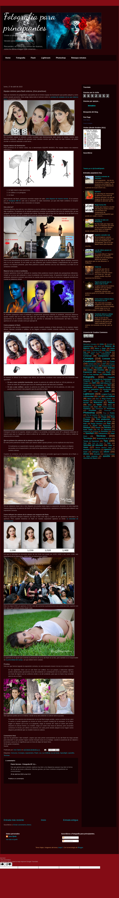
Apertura (98, 191)
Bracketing (96, 350)
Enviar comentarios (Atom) (22, 825)
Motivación (98, 402)
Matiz (97, 398)
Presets (86, 421)
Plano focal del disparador (107, 415)
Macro (89, 399)
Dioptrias (112, 364)
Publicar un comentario (16, 778)
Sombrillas (104, 431)
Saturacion (107, 429)
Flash (33, 58)
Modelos (86, 400)
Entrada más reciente (14, 820)
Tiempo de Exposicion (91, 441)
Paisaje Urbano (107, 407)
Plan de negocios (92, 415)
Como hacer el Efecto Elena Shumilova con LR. (104, 300)
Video (110, 445)
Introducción (107, 389)
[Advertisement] (40, 801)
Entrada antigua (70, 820)
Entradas (67, 837)
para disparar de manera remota (57, 199)
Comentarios (68, 841)
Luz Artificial (46, 753)
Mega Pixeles (106, 399)
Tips (105, 440)
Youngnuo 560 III (14, 201)
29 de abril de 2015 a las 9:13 (21, 774)
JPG (84, 391)
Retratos (107, 427)
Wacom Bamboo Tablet (104, 447)
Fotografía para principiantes (29, 22)
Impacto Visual (104, 387)
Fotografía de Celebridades (102, 379)
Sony (113, 431)
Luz (40, 753)
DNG (98, 364)
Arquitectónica (88, 346)
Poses (103, 417)
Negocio (111, 402)
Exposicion (87, 372)
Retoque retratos (78, 58)
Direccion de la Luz (91, 366)
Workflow (86, 449)
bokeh (85, 452)
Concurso (14, 753)
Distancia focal (107, 366)
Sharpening (86, 431)
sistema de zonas (109, 454)
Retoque (86, 427)
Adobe (101, 344)
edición (106, 452)
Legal (96, 391)
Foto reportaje (94, 374)
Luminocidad (88, 396)
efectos (86, 454)
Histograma (87, 385)
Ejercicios (86, 368)
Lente (106, 391)
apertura (107, 449)
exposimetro (29, 753)
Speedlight (63, 753)
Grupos (85, 383)
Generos (108, 381)
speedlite (71, 753)
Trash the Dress (97, 443)
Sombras (95, 431)
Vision (85, 447)
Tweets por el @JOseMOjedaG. (94, 168)
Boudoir (89, 350)
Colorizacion (105, 354)
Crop (104, 362)
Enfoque (111, 368)
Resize (95, 425)
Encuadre (98, 368)
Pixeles (112, 413)
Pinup (104, 413)
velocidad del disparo (90, 458)
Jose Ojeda (86, 120)
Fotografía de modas (91, 381)
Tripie (109, 443)
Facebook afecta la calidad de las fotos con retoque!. (104, 315)
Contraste (106, 359)
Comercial (87, 356)
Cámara (90, 364)
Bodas (112, 348)
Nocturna (86, 407)
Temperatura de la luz (104, 438)
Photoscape (107, 410)
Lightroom (45, 58)
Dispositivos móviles (24, 41)
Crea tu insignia (87, 123)
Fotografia (107, 374)
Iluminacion (88, 387)
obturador (97, 454)
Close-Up (108, 352)
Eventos (101, 370)
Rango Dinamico (97, 423)
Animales (109, 344)
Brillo (104, 350)
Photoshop (61, 58)
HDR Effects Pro (106, 383)
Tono (85, 443)
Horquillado (99, 385)
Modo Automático (98, 400)
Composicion (103, 356)
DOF (104, 364)
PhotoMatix (92, 410)
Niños (110, 405)
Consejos (21, 753)
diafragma (95, 452)
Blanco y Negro (100, 348)
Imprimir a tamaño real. (102, 235)
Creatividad (89, 361)
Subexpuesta (102, 433)
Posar (96, 417)
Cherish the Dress (96, 352)
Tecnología (87, 438)
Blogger (80, 847)
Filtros (99, 372)
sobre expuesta (92, 456)
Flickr (29, 35)
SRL (98, 429)
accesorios (96, 449)
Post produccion (103, 419)
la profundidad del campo (14, 660)
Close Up (98, 267)
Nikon (90, 405)
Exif (110, 370)
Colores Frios (88, 354)
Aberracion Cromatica (90, 344)
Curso (112, 362)
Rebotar (85, 425)
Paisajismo (87, 408)
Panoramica (99, 408)
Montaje (86, 402)
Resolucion (107, 425)
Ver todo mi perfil (11, 839)
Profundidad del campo (103, 421)
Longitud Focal (106, 394)
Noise (96, 407)
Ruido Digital (88, 429)
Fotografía (20, 58)
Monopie (109, 400)
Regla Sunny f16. (100, 205)
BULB (99, 346)
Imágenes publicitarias (91, 389)
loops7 (60, 847)
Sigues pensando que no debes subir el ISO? (103, 283)
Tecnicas (7, 755)
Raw (109, 423)
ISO (109, 385)
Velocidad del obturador (93, 445)
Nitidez (99, 405)
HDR (94, 383)
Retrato (98, 427)
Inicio (43, 820)
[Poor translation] (8, 864)
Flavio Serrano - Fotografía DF (21, 764)
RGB (85, 423)
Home (7, 58)
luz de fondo (55, 753)
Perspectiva (111, 408)
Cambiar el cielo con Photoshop (101, 221)
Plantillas (88, 417)
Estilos (90, 370)
